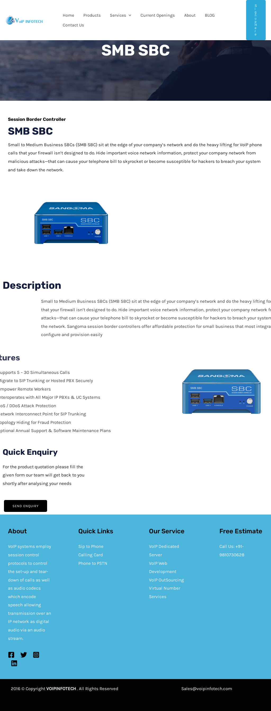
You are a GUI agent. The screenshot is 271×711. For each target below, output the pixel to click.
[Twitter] (23, 655)
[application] (126, 16)
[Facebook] (11, 655)
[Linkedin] (14, 663)
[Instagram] (36, 655)
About (186, 16)
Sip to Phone (90, 546)
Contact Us (72, 24)
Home (68, 16)
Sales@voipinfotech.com (206, 688)
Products (90, 16)
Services (118, 16)
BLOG (205, 16)
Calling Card (90, 554)
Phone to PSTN (92, 563)
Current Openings (155, 16)
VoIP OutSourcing (166, 579)
